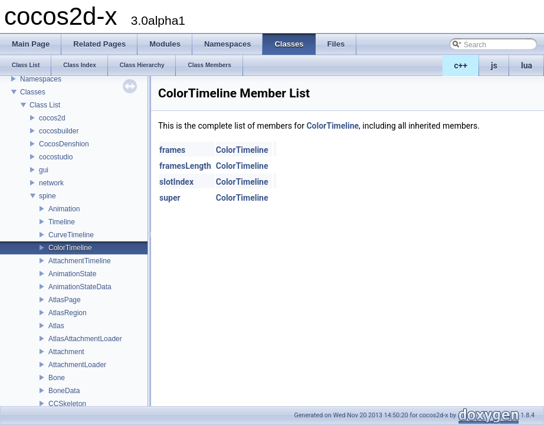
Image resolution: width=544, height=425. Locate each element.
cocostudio (56, 157)
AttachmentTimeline (79, 261)
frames (172, 150)
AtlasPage (64, 300)
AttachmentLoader (77, 365)
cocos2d (52, 118)
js (494, 65)
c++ (461, 65)
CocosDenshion (64, 144)
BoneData (64, 391)
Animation (64, 209)
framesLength (185, 166)
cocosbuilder (58, 131)
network (51, 183)
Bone (56, 378)
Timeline (61, 222)
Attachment (66, 352)
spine (47, 196)
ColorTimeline (70, 248)
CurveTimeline (71, 235)
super (170, 197)
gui (43, 170)
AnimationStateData (80, 287)
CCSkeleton (67, 404)
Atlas (56, 326)
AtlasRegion (67, 313)
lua (526, 65)
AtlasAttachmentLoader (85, 339)
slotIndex (176, 182)
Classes (32, 92)
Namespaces (40, 79)
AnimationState (72, 274)
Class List (45, 105)
